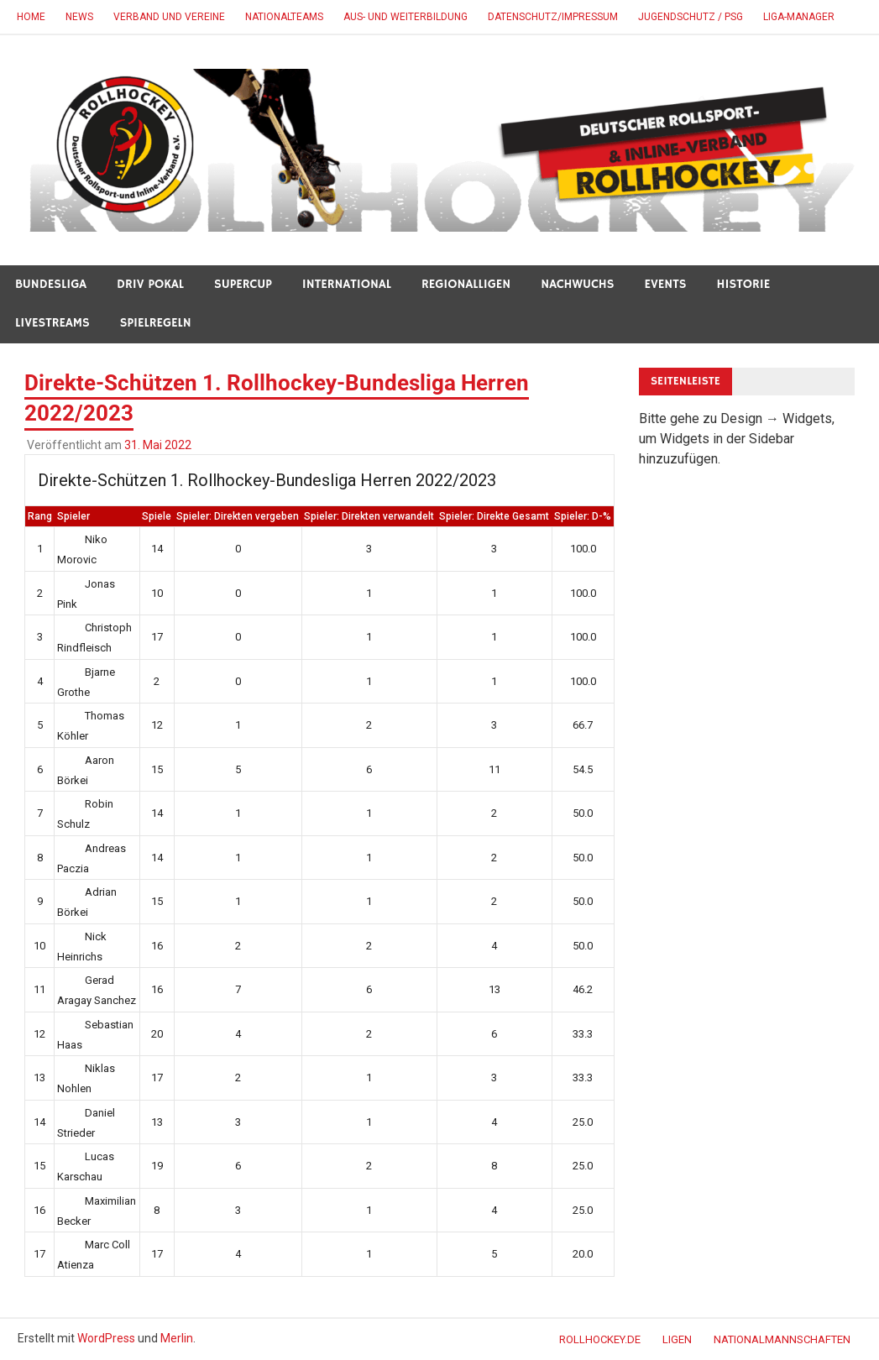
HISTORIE (744, 284)
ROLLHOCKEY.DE (600, 1339)
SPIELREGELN (155, 323)
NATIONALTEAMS (284, 17)
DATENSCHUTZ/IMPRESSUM (553, 17)
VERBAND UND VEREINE (169, 17)
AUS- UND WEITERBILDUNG (405, 17)
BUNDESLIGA (50, 284)
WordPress (106, 1338)
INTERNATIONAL (346, 284)
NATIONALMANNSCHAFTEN (782, 1339)
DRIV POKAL (150, 284)
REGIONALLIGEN (465, 284)
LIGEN (677, 1339)
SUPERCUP (243, 284)
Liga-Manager (799, 17)
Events (666, 284)
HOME (31, 17)
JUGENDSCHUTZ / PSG (690, 17)
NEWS (79, 17)
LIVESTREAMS (52, 323)
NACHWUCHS (577, 284)
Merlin (176, 1338)
